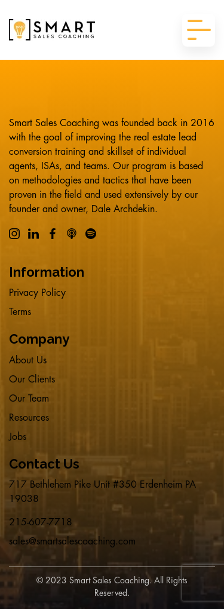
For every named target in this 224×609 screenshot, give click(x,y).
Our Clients (32, 379)
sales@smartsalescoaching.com (72, 541)
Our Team (29, 398)
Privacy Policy (37, 293)
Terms (20, 312)
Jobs (17, 437)
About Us (28, 360)
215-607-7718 (40, 522)
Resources (29, 418)
